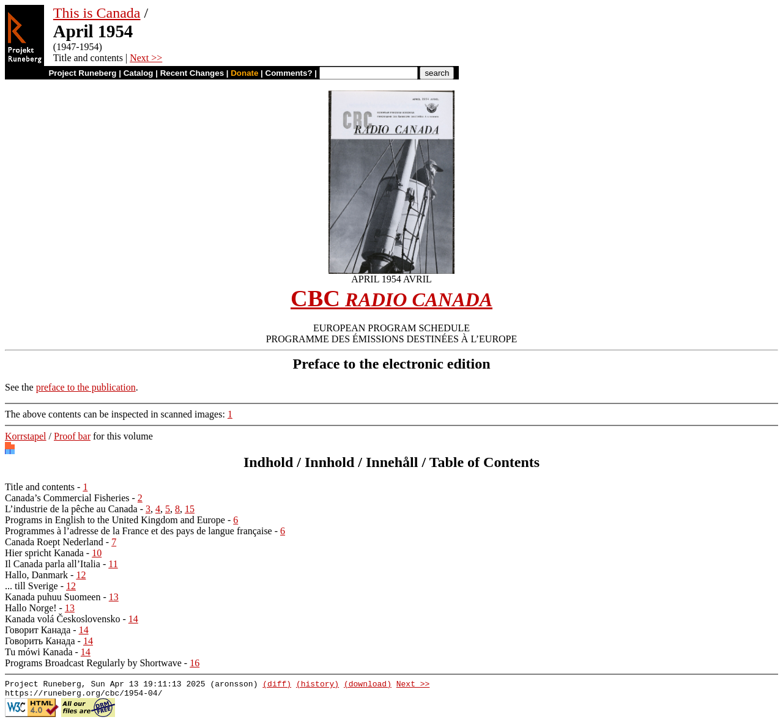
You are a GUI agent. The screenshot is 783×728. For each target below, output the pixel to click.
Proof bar (72, 436)
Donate (244, 73)
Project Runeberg (82, 73)
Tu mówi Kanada (39, 652)
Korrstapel (25, 436)
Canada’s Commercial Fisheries (67, 498)
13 (114, 597)
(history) (317, 685)
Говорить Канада (40, 641)
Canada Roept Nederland (54, 542)
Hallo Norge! (31, 608)
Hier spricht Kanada (44, 553)
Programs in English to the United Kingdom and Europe (115, 520)
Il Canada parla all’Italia (52, 564)
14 (133, 619)
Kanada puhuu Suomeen (52, 597)
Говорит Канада (37, 630)
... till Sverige (31, 586)
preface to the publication (86, 387)
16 (194, 663)
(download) (368, 685)
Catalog (139, 73)
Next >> (146, 58)
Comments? (289, 73)
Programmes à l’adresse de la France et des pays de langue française (138, 531)
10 (97, 553)
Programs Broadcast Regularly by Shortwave (93, 663)
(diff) (276, 685)
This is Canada (97, 13)
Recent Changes (192, 73)
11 (112, 564)
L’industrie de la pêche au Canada (71, 509)
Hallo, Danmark (36, 575)
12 (81, 575)
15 (190, 509)
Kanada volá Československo (62, 619)
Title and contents (40, 487)
